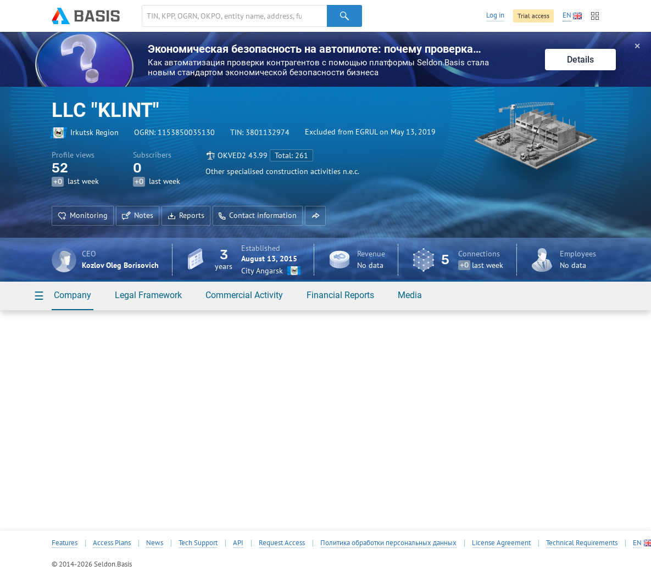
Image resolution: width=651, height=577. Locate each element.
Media (410, 295)
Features (64, 543)
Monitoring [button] (83, 215)
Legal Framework (148, 295)
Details (580, 59)
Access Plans (112, 543)
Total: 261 (291, 155)
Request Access (282, 543)
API (238, 543)
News (154, 543)
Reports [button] (186, 215)
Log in (495, 15)
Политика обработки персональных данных (388, 543)
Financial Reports (340, 295)
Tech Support (198, 543)
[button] (315, 216)
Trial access (533, 16)
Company (72, 295)
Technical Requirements (581, 543)
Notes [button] (137, 215)
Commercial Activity (244, 295)
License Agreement (501, 543)
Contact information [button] (258, 215)
